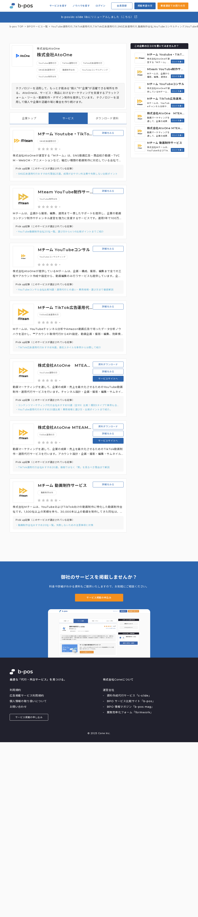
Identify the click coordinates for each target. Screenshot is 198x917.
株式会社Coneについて (118, 679)
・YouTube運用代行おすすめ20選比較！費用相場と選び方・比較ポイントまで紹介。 (64, 409)
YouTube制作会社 (47, 76)
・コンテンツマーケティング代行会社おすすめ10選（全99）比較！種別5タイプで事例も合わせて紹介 (68, 405)
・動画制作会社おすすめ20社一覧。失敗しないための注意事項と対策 (54, 525)
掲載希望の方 (145, 5)
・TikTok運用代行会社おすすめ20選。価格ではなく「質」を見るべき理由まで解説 (63, 467)
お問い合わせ (18, 706)
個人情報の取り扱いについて (28, 701)
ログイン (100, 6)
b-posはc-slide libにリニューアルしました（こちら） (99, 17)
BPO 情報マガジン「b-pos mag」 (130, 706)
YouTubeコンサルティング (169, 26)
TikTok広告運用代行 (105, 26)
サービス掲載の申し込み (29, 717)
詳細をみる (108, 132)
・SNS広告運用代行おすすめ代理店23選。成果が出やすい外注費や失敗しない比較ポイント (67, 173)
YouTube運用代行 (47, 63)
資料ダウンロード (108, 364)
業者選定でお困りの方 (173, 5)
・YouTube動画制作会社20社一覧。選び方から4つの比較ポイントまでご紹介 (60, 231)
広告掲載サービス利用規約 (27, 695)
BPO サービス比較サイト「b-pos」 (131, 701)
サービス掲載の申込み (99, 597)
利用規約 (15, 690)
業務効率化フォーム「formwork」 (130, 712)
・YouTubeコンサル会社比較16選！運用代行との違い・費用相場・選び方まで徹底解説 (64, 289)
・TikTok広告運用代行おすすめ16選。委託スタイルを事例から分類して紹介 (58, 347)
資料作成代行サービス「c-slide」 (129, 695)
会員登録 (122, 5)
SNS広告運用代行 (127, 26)
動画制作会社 (145, 26)
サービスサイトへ (108, 378)
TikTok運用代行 (82, 26)
